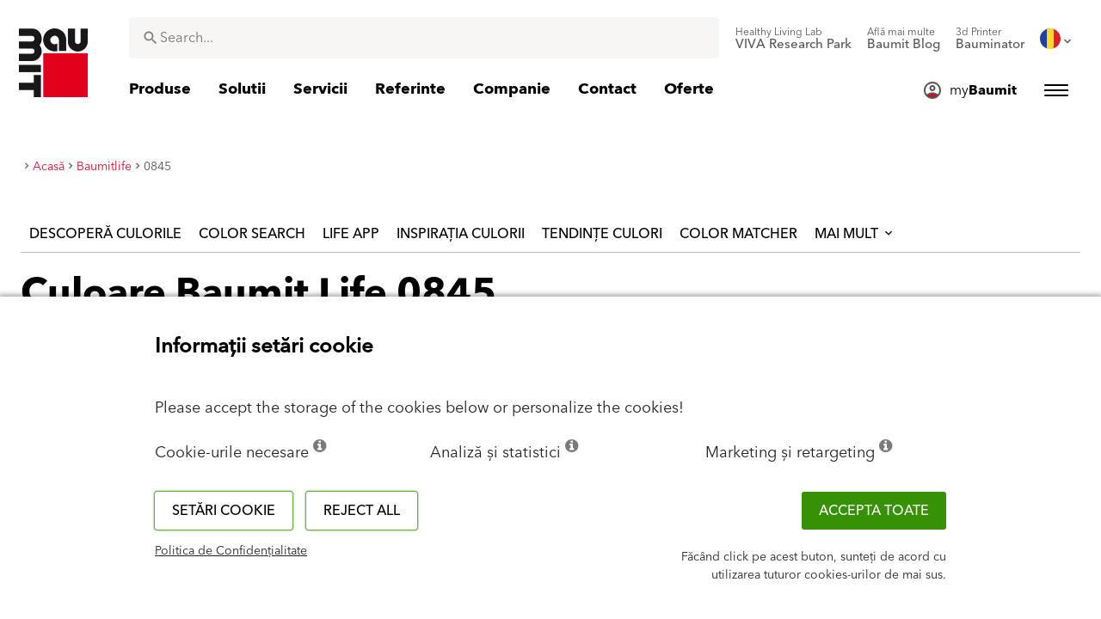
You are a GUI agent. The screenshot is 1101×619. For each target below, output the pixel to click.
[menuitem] (793, 38)
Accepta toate (874, 511)
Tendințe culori (602, 234)
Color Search (252, 234)
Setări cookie (223, 511)
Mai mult (855, 234)
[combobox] (424, 37)
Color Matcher (738, 234)
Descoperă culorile (105, 234)
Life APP (351, 234)
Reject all (361, 511)
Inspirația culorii (461, 234)
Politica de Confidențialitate (231, 551)
